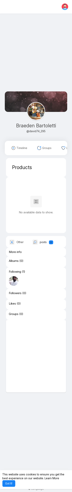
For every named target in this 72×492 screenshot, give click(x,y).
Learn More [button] (52, 478)
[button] (64, 7)
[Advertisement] (36, 55)
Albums (14, 260)
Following (15, 271)
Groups (13, 314)
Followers (15, 293)
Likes (12, 303)
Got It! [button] (8, 483)
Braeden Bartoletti (36, 126)
